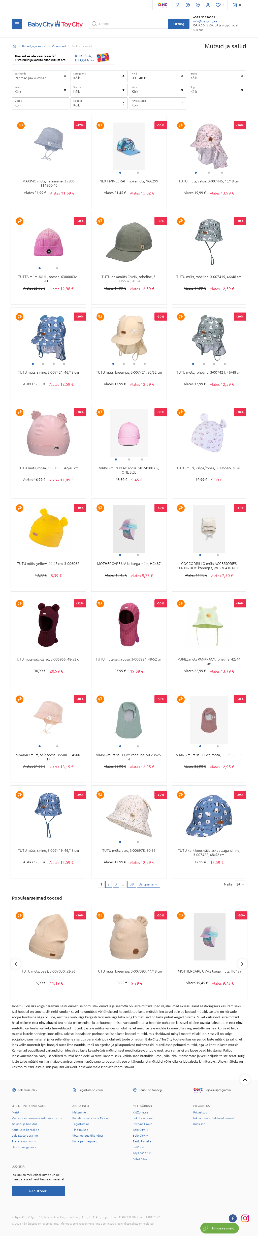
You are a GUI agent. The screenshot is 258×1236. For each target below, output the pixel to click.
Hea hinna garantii (24, 1147)
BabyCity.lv (140, 1135)
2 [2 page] (109, 884)
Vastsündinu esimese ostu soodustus (37, 1118)
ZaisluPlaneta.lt (143, 1141)
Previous (16, 964)
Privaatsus (200, 1112)
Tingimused (80, 1130)
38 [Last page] (132, 884)
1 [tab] (120, 173)
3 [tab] (222, 173)
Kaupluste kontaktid (25, 1130)
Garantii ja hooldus (24, 1124)
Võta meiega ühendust (87, 1135)
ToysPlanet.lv (142, 1153)
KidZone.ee (140, 1112)
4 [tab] (64, 364)
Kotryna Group (142, 1124)
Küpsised (199, 1124)
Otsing (178, 24)
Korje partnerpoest (85, 1141)
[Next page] (148, 884)
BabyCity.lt (140, 1130)
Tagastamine (81, 1124)
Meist (15, 1112)
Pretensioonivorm (24, 1141)
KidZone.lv (140, 1159)
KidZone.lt (140, 1147)
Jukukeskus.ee (143, 1118)
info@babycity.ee (205, 21)
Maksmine (79, 1112)
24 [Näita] (238, 884)
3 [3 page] (116, 884)
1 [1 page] (101, 884)
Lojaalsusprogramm (25, 1135)
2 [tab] (138, 173)
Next (242, 964)
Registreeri (38, 1191)
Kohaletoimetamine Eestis (90, 1118)
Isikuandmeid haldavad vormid (213, 1118)
